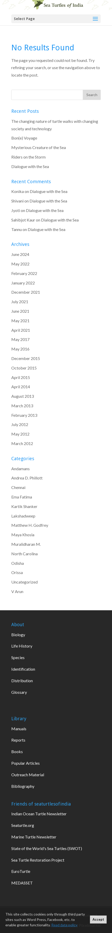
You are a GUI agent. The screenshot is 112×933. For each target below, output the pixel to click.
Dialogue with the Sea (30, 166)
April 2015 (20, 377)
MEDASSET (22, 882)
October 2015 (24, 367)
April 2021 (20, 330)
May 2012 (20, 433)
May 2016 (20, 348)
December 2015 (25, 358)
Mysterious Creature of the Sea (38, 147)
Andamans (20, 468)
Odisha (17, 563)
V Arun (17, 591)
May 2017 (20, 339)
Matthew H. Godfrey (29, 525)
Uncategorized (24, 581)
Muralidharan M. (26, 544)
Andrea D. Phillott (27, 477)
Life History (21, 645)
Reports (18, 739)
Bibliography (22, 786)
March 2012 (22, 443)
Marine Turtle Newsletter (33, 836)
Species (18, 657)
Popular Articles (25, 763)
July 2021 (19, 301)
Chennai (18, 487)
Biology (18, 634)
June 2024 (20, 254)
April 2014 (20, 386)
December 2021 (25, 292)
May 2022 (20, 263)
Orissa (17, 572)
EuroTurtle (20, 871)
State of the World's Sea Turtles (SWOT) (46, 848)
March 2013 (22, 405)
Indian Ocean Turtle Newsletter (39, 813)
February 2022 (24, 273)
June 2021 (20, 311)
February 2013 (24, 415)
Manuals (18, 728)
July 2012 (19, 424)
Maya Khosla (22, 534)
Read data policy (64, 925)
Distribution (22, 680)
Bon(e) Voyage (24, 137)
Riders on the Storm (28, 156)
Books (17, 751)
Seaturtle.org (22, 825)
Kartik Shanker (24, 506)
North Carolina (24, 553)
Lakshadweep (23, 515)
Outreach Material (27, 774)
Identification (23, 669)
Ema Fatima (21, 496)
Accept (98, 919)
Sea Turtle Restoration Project (37, 859)
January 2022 (23, 282)
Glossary (19, 692)
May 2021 (20, 320)
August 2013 (22, 396)
